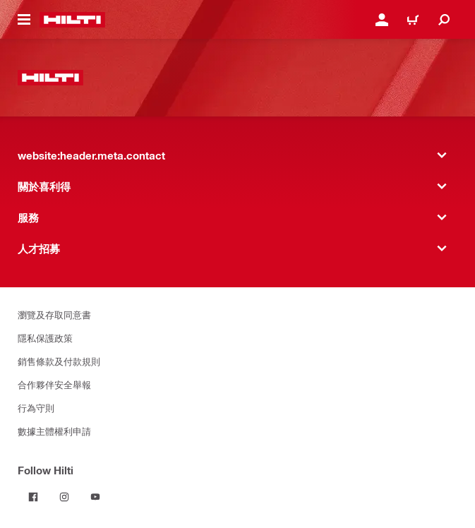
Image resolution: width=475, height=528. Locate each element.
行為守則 (36, 407)
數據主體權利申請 (54, 431)
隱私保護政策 (45, 337)
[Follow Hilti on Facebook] (33, 496)
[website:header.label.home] (72, 20)
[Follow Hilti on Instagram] (64, 496)
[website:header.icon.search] (443, 19)
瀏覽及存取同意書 (54, 314)
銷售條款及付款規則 (59, 361)
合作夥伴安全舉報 (54, 384)
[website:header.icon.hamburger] (24, 19)
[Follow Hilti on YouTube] (95, 496)
